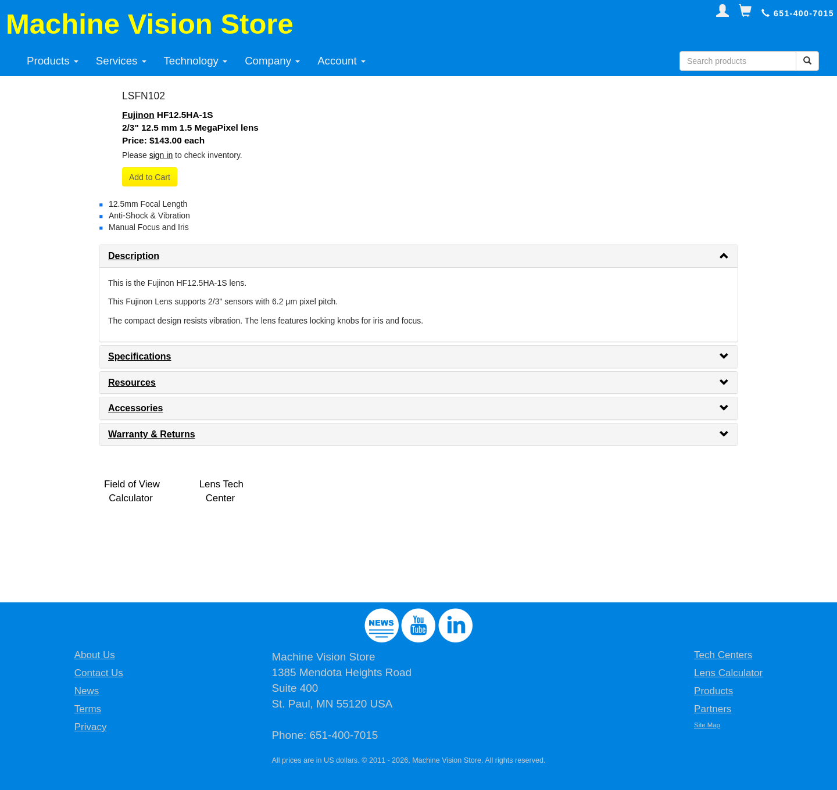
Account (341, 61)
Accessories (135, 408)
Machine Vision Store (150, 24)
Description (133, 256)
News (86, 690)
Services (121, 61)
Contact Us (98, 672)
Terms (87, 708)
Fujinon (138, 115)
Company (272, 61)
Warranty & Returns (151, 434)
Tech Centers (723, 654)
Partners (712, 708)
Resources (132, 382)
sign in (161, 155)
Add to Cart (149, 177)
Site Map (707, 724)
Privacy (90, 726)
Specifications (139, 356)
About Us (94, 654)
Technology (196, 61)
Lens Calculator (728, 672)
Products (52, 61)
